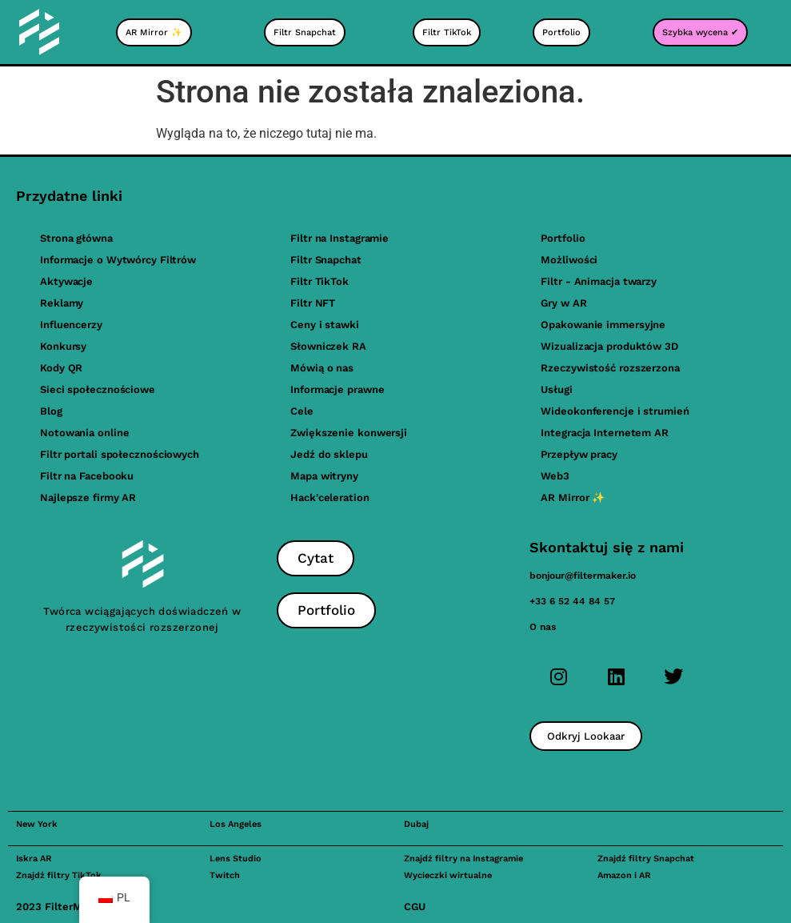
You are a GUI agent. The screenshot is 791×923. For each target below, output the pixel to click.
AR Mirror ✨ (573, 498)
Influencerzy (71, 325)
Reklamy (61, 303)
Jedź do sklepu (329, 454)
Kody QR (61, 368)
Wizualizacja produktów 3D (609, 346)
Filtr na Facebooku (87, 476)
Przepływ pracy (579, 454)
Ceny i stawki (324, 325)
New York (37, 824)
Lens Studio (236, 858)
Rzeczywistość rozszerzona (610, 368)
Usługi (556, 389)
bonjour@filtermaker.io (582, 575)
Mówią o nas (322, 368)
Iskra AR (33, 858)
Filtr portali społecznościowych (119, 454)
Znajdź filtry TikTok (59, 875)
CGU (414, 907)
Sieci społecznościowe (97, 389)
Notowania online (84, 433)
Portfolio (563, 238)
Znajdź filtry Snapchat (645, 858)
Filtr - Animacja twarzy (599, 281)
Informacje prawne (337, 389)
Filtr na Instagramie (339, 238)
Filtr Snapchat (326, 260)
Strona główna (76, 238)
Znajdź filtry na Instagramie (463, 858)
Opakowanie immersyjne (603, 325)
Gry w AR (563, 303)
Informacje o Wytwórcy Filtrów (118, 260)
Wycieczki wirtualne (448, 875)
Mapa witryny (324, 476)
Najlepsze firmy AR (88, 498)
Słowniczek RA (328, 346)
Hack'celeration (330, 498)
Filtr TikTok (319, 281)
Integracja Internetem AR (605, 433)
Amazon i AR (623, 875)
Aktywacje (66, 281)
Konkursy (63, 346)
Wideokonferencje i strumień (615, 411)
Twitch (225, 875)
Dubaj (416, 824)
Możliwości (569, 260)
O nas (542, 626)
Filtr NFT (312, 303)
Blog (51, 411)
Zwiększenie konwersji (348, 433)
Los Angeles (236, 824)
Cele (302, 411)
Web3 (555, 476)
